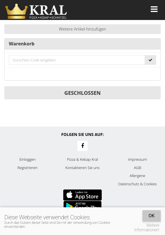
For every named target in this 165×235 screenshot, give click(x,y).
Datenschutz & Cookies (137, 183)
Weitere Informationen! (146, 227)
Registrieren (27, 167)
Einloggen (27, 159)
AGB (137, 167)
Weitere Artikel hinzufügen (82, 29)
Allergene (137, 175)
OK (151, 215)
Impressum (137, 159)
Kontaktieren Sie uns (82, 167)
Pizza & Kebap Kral (82, 159)
